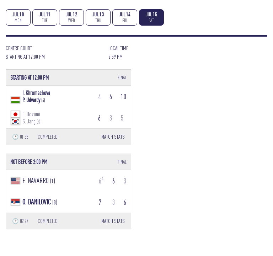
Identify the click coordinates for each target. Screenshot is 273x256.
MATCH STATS (113, 137)
